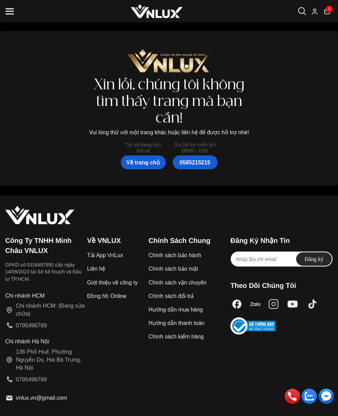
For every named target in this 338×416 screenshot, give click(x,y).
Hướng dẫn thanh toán (176, 323)
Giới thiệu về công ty (112, 283)
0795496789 (31, 325)
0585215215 (195, 162)
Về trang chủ (143, 162)
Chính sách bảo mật (173, 269)
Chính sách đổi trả (171, 296)
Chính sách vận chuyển (177, 283)
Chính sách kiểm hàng (175, 337)
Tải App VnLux (105, 255)
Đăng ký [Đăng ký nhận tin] (313, 259)
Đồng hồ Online (106, 296)
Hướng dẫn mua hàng (175, 310)
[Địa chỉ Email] (281, 259)
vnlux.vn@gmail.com (41, 398)
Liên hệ (96, 269)
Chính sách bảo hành (174, 255)
